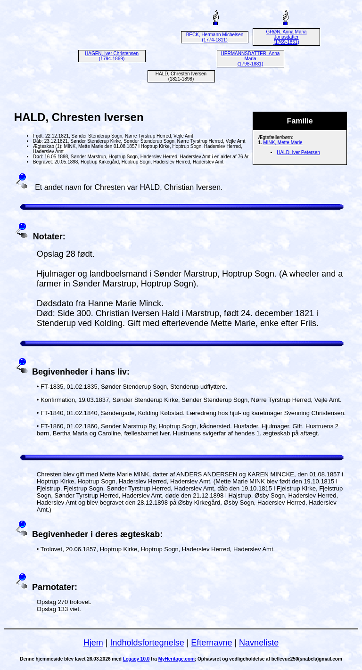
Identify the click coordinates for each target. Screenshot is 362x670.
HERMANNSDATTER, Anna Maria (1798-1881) (250, 58)
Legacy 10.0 (136, 659)
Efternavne (211, 642)
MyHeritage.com (176, 659)
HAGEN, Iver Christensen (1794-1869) (112, 56)
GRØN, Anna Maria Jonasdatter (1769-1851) (286, 37)
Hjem (93, 642)
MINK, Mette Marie (282, 142)
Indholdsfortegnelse (147, 642)
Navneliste (259, 642)
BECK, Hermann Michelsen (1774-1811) (215, 37)
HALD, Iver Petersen (298, 152)
